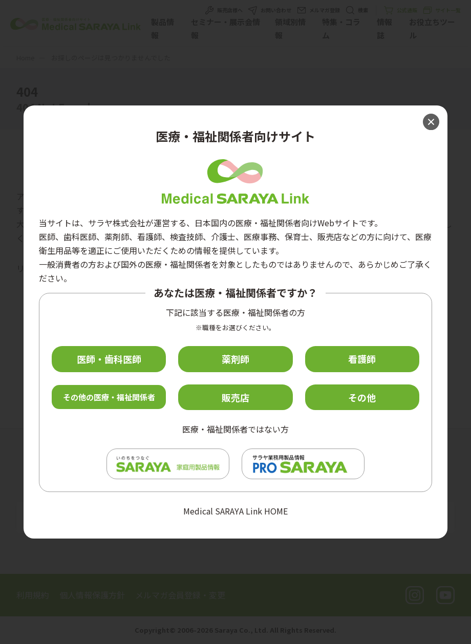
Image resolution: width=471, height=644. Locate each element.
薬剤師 (235, 359)
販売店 (235, 397)
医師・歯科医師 (109, 359)
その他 (362, 397)
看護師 (362, 359)
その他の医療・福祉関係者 (109, 397)
